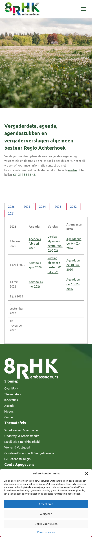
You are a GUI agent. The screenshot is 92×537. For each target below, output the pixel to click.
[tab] (11, 206)
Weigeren (46, 513)
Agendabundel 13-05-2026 (73, 284)
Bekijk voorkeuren (46, 523)
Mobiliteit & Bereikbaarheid (22, 441)
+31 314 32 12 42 (24, 174)
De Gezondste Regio (17, 459)
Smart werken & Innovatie (21, 430)
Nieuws (9, 411)
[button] (86, 473)
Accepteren (46, 504)
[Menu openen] (83, 9)
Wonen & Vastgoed (17, 447)
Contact (9, 417)
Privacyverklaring (46, 532)
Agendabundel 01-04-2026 (73, 265)
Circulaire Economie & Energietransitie (29, 453)
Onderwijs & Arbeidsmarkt (21, 436)
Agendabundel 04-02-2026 (73, 243)
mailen (72, 170)
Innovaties (11, 400)
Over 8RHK (11, 388)
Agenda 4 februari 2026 (35, 243)
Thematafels (12, 394)
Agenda (9, 405)
